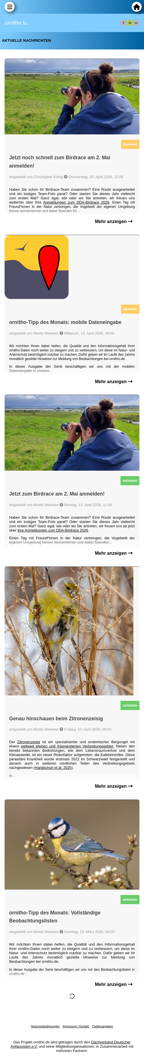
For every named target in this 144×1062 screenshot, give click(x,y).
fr (124, 22)
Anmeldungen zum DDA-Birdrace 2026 (76, 202)
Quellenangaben (102, 1026)
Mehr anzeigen (114, 221)
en (136, 22)
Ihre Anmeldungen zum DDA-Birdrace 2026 (52, 530)
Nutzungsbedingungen (45, 1026)
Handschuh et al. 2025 (53, 767)
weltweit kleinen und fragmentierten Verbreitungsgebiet (67, 746)
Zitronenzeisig (28, 742)
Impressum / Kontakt (76, 1026)
